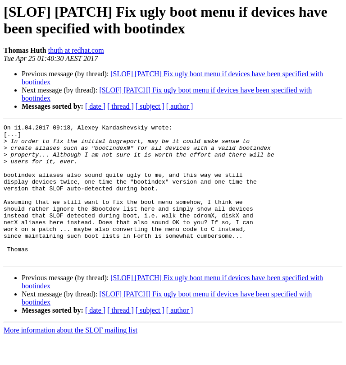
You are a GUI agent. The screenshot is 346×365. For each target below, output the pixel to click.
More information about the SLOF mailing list (70, 357)
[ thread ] (120, 106)
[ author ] (179, 106)
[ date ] (95, 106)
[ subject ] (150, 106)
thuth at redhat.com (76, 50)
